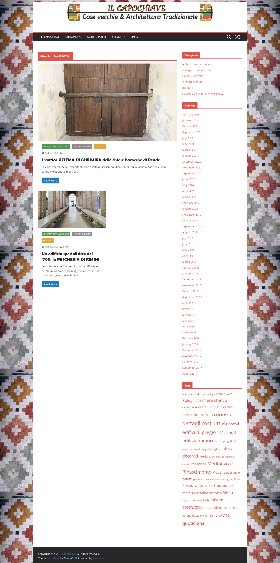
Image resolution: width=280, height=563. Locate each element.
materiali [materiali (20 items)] (199, 463)
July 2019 (187, 238)
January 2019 (190, 273)
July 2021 (187, 138)
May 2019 (188, 250)
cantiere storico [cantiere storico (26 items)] (212, 400)
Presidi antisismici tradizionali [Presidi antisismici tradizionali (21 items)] (208, 485)
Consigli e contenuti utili (196, 70)
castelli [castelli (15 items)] (203, 407)
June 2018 (188, 314)
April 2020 (188, 191)
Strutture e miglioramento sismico (202, 93)
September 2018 (192, 297)
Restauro (100, 146)
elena (65, 153)
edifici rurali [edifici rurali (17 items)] (226, 432)
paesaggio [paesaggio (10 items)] (233, 472)
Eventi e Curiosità (82, 146)
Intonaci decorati (192, 82)
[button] (80, 36)
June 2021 (188, 144)
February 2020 (190, 203)
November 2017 (191, 356)
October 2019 (190, 220)
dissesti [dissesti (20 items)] (232, 423)
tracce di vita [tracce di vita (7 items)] (200, 515)
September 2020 (192, 173)
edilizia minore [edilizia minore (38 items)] (198, 440)
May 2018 (188, 320)
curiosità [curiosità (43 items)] (223, 414)
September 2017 (192, 367)
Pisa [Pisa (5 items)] (238, 479)
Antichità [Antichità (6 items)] (187, 394)
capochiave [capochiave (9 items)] (190, 407)
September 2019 (192, 226)
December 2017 (191, 350)
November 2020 (191, 167)
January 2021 (190, 155)
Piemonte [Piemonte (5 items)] (219, 479)
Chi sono (71, 37)
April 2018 (188, 326)
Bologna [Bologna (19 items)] (189, 400)
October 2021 (190, 126)
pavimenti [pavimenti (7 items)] (199, 479)
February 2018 (190, 338)
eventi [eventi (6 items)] (185, 449)
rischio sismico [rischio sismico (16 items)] (209, 493)
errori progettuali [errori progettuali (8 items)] (225, 441)
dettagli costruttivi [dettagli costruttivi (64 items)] (203, 423)
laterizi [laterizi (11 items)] (203, 456)
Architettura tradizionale (56, 146)
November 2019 (191, 214)
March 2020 (189, 197)
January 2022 (190, 120)
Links (134, 37)
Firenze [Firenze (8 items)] (194, 449)
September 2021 (192, 132)
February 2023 (190, 114)
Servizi (116, 37)
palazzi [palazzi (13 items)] (187, 479)
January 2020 (190, 208)
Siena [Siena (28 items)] (227, 493)
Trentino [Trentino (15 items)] (215, 515)
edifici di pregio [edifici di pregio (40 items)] (199, 432)
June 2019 (188, 244)
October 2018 (190, 291)
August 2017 (189, 373)
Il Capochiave (50, 37)
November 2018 (191, 285)
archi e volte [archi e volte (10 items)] (224, 394)
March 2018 (189, 332)
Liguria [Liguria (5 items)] (212, 456)
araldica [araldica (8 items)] (197, 394)
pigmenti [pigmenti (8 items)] (230, 479)
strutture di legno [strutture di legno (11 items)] (214, 508)
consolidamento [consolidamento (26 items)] (197, 414)
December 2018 (191, 279)
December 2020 (191, 161)
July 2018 (187, 308)
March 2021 (189, 150)
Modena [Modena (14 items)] (219, 472)
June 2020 (188, 179)
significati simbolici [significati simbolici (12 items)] (196, 500)
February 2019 (190, 267)
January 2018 (190, 344)
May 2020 (188, 185)
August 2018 (189, 303)
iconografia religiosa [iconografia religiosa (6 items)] (210, 449)
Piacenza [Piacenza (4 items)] (210, 479)
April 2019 (188, 255)
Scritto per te (96, 37)
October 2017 (190, 361)
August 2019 (189, 232)
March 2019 (189, 261)
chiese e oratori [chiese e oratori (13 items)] (221, 407)
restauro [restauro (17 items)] (189, 493)
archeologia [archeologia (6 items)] (209, 394)
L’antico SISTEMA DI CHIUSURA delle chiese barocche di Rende (101, 159)
